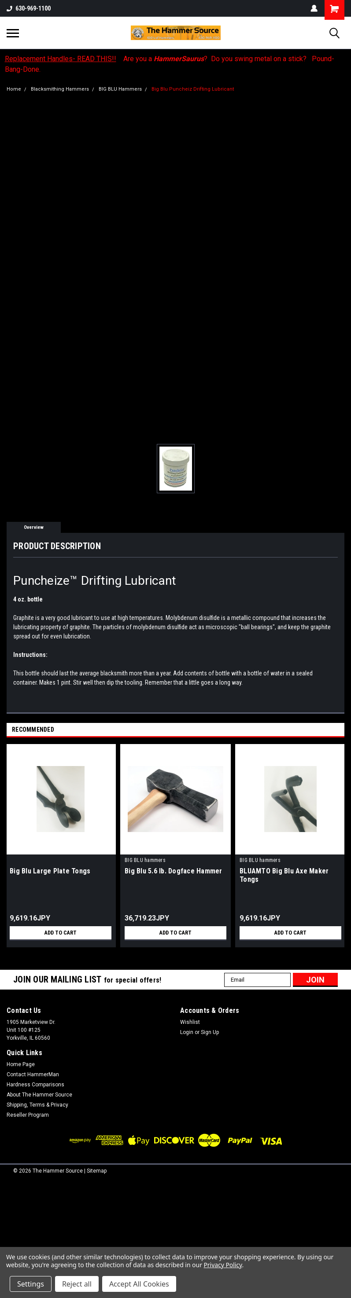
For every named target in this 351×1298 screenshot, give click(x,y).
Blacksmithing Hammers (60, 89)
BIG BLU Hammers (120, 89)
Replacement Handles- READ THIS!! (60, 59)
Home (14, 89)
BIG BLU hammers (145, 860)
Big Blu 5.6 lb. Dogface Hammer (173, 871)
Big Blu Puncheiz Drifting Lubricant (192, 89)
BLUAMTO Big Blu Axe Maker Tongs (284, 875)
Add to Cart (60, 932)
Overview (34, 527)
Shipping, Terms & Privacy (37, 1105)
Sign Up (210, 1032)
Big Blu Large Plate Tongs (50, 871)
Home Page (21, 1064)
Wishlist (190, 1022)
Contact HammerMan (33, 1074)
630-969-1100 (29, 8)
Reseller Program (28, 1115)
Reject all (77, 1284)
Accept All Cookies (139, 1284)
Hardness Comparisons (35, 1085)
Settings (30, 1284)
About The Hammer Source (39, 1095)
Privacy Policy (222, 1265)
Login (186, 1032)
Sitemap (97, 1171)
